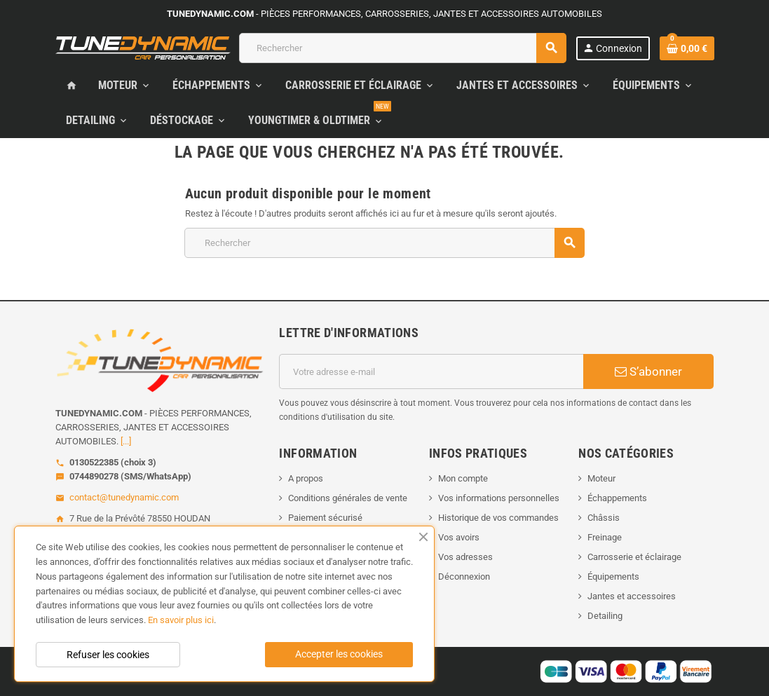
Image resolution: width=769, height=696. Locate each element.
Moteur (601, 478)
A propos (305, 478)
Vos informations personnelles (498, 498)
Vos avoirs (458, 537)
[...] (126, 441)
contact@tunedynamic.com (124, 497)
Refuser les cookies (108, 654)
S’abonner (648, 371)
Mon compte (463, 478)
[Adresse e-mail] (431, 371)
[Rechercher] (402, 48)
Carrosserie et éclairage (634, 557)
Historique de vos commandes (498, 517)
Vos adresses (465, 557)
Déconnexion (464, 576)
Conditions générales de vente (347, 498)
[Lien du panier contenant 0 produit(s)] (687, 48)
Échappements (617, 498)
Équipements (613, 576)
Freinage (604, 537)
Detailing (604, 615)
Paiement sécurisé (325, 517)
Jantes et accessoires (631, 596)
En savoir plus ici (181, 620)
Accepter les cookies (339, 654)
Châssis (603, 517)
